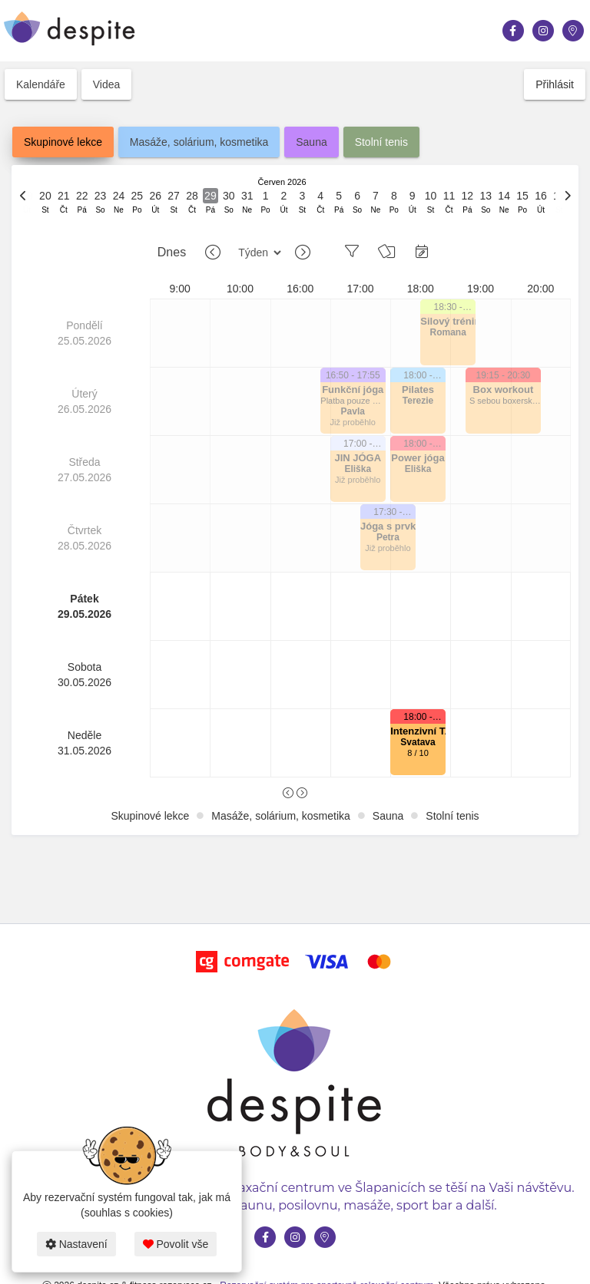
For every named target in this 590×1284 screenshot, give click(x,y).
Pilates (418, 389)
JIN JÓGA (357, 458)
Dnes (171, 252)
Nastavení (76, 1244)
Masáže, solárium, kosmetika (199, 142)
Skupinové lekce (63, 142)
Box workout (503, 389)
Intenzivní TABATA (418, 731)
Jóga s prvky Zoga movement (388, 526)
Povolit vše (176, 1244)
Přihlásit (554, 84)
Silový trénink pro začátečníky (448, 321)
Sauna (311, 142)
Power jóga (417, 458)
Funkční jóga (352, 389)
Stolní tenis (381, 142)
